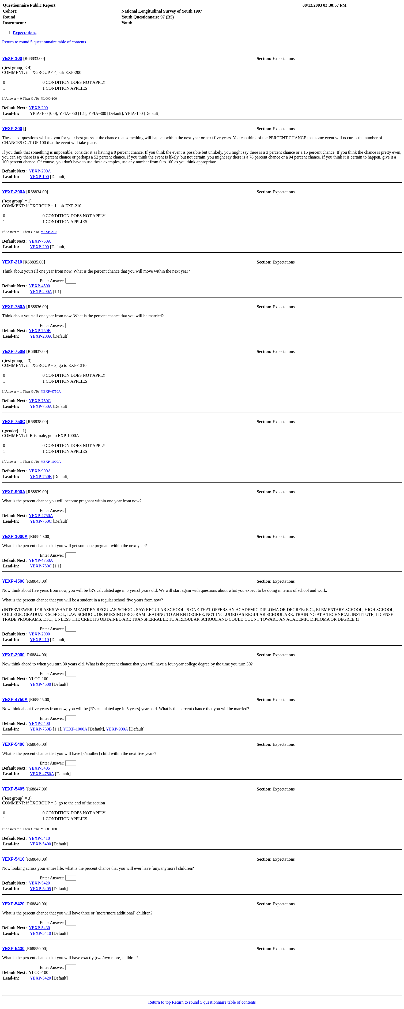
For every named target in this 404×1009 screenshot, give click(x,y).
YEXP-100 (39, 176)
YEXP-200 (38, 108)
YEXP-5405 (39, 768)
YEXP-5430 (39, 927)
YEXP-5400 (39, 723)
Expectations (24, 33)
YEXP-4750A (51, 391)
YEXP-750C (40, 400)
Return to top (159, 1002)
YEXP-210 (48, 232)
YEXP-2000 (39, 634)
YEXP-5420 (39, 883)
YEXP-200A (40, 171)
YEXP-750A (40, 241)
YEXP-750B (40, 330)
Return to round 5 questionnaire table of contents (44, 42)
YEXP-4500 (39, 286)
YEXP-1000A (51, 462)
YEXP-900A (40, 471)
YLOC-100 (202, 671)
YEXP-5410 (39, 838)
